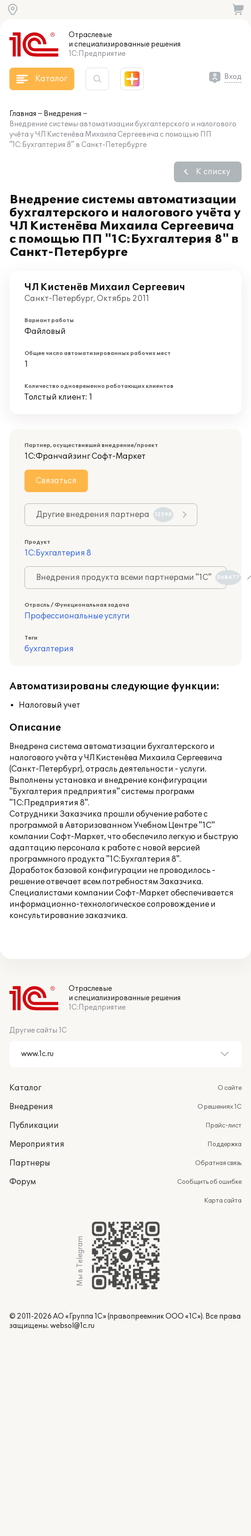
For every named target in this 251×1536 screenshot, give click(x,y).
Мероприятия (36, 1144)
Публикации (34, 1125)
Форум (22, 1182)
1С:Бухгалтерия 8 (57, 553)
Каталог (25, 1088)
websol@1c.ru (72, 1326)
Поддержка (224, 1144)
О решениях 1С (219, 1107)
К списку (213, 172)
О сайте (230, 1088)
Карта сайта (223, 1200)
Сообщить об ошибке (209, 1182)
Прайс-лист (223, 1125)
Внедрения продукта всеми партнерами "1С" (131, 577)
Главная (22, 114)
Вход (233, 77)
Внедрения (62, 114)
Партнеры (29, 1163)
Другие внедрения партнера (104, 514)
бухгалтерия (49, 649)
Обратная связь (218, 1163)
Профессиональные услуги (77, 616)
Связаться (56, 481)
